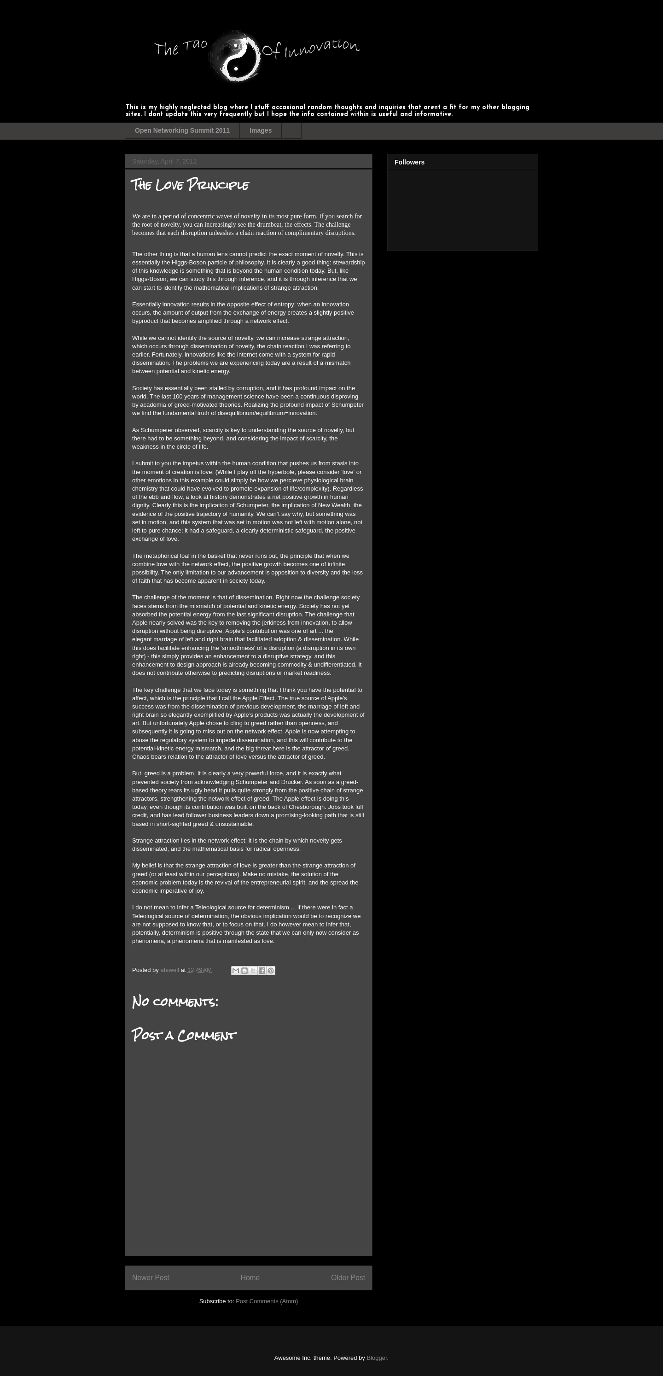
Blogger (376, 1357)
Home (250, 1278)
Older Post (348, 1278)
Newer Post (150, 1278)
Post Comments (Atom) (267, 1301)
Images (261, 130)
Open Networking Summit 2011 (182, 130)
